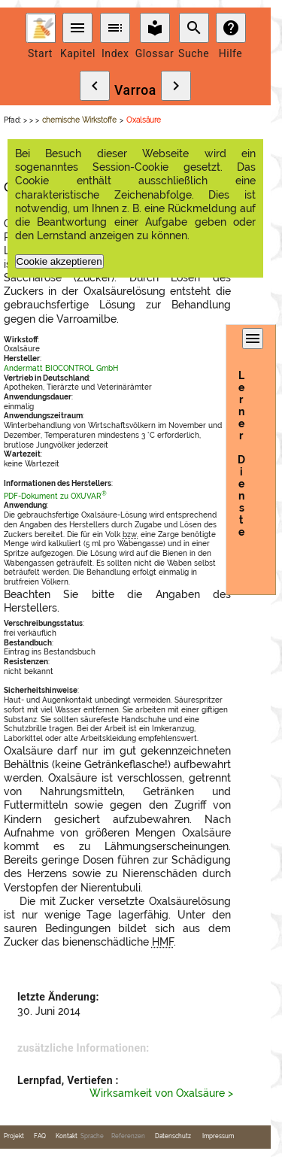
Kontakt (66, 1136)
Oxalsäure (143, 120)
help (231, 28)
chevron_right (176, 86)
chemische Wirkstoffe (79, 120)
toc (115, 28)
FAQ (40, 1136)
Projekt (14, 1136)
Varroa (135, 90)
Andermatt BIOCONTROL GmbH (61, 368)
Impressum (218, 1136)
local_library (155, 28)
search (194, 28)
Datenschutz (173, 1136)
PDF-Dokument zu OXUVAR (55, 496)
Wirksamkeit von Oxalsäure (157, 1093)
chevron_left (95, 86)
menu (77, 28)
